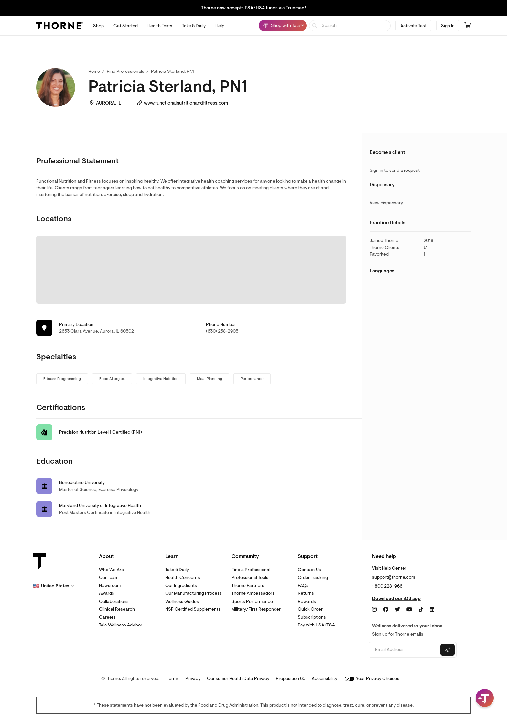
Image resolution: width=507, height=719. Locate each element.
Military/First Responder (256, 609)
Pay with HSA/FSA (316, 625)
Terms (173, 678)
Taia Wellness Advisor (120, 625)
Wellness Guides (182, 601)
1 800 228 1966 (387, 586)
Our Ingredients (181, 585)
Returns (306, 593)
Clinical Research (117, 609)
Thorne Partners (248, 585)
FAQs (303, 585)
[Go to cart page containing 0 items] (467, 25)
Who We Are (111, 569)
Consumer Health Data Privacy (238, 678)
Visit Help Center (389, 568)
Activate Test (413, 25)
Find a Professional (251, 569)
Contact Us (309, 569)
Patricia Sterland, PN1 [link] (172, 71)
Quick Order (310, 609)
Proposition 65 (290, 678)
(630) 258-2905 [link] (222, 331)
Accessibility (324, 678)
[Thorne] (59, 25)
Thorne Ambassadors (253, 593)
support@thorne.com (393, 577)
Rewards (307, 601)
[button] (53, 586)
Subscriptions (312, 617)
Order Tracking (313, 577)
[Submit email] (447, 650)
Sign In (448, 25)
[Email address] (404, 650)
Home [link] (94, 71)
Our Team (108, 577)
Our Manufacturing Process (193, 593)
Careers (107, 617)
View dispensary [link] (386, 202)
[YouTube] (409, 609)
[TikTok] (421, 609)
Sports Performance (252, 601)
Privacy (192, 678)
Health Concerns (182, 577)
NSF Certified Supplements (193, 609)
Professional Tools (250, 577)
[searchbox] (350, 25)
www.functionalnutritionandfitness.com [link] (186, 103)
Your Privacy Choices (372, 678)
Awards (106, 593)
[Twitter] (397, 609)
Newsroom (110, 585)
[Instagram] (374, 609)
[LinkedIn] (432, 609)
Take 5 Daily (177, 569)
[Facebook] (385, 609)
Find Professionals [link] (125, 71)
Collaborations (114, 601)
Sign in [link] (376, 170)
